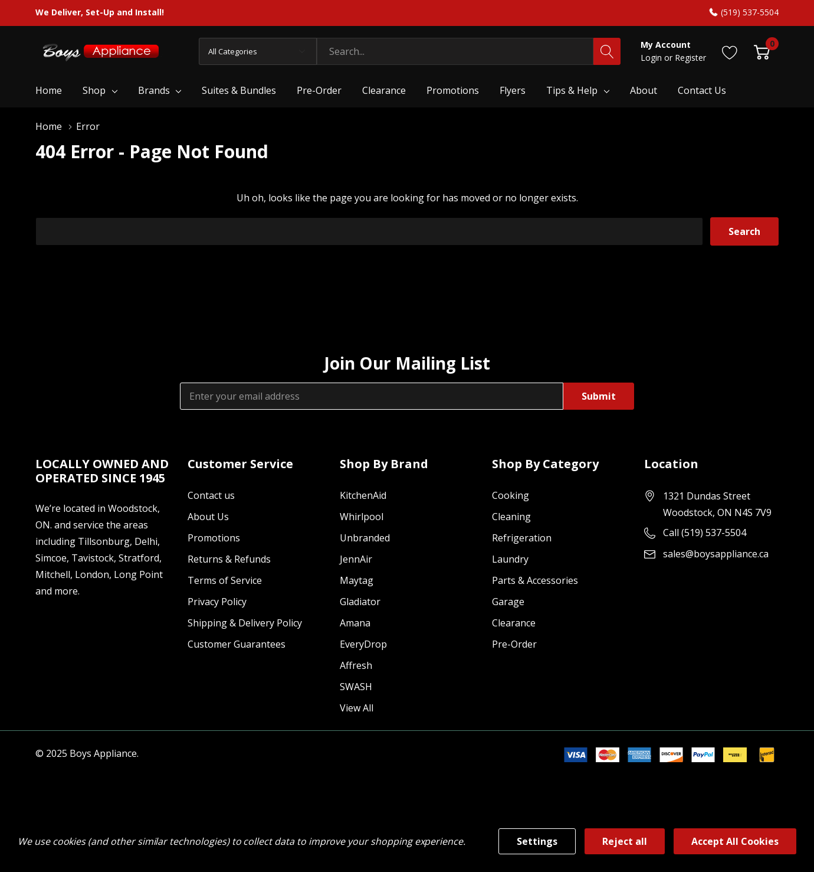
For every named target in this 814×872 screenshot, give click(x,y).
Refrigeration (522, 537)
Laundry (510, 559)
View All (356, 707)
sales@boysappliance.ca (716, 553)
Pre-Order (514, 644)
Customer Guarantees (236, 644)
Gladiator (360, 601)
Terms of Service (225, 580)
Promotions (214, 537)
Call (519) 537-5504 (704, 532)
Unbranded (365, 537)
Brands (154, 90)
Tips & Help (572, 90)
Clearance (514, 622)
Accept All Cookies (735, 841)
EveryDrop (363, 644)
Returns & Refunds (229, 559)
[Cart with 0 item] (762, 51)
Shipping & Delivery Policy (245, 622)
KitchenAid (363, 495)
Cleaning (511, 516)
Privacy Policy (217, 601)
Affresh (356, 665)
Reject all (624, 841)
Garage (508, 601)
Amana (355, 622)
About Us (208, 516)
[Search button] (607, 51)
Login (652, 57)
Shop (94, 90)
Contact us (211, 495)
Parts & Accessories (535, 580)
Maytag (356, 580)
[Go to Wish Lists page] (730, 51)
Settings (537, 841)
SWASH (356, 686)
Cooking (510, 495)
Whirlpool (361, 516)
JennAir (356, 559)
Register (690, 57)
